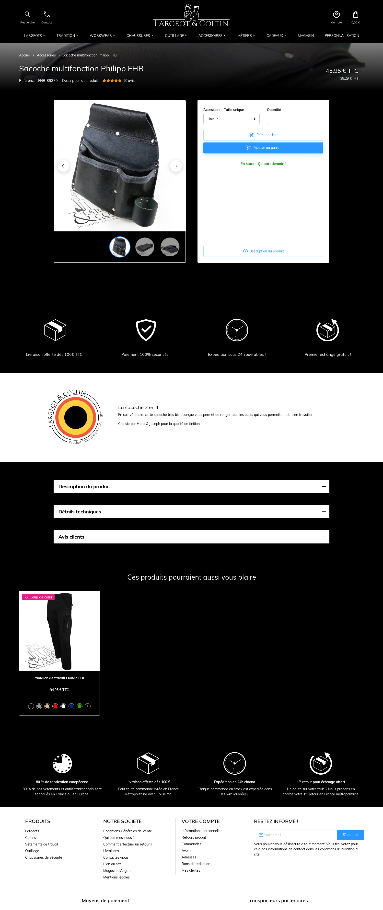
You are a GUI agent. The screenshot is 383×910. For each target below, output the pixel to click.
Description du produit (80, 80)
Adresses (189, 857)
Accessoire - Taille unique (223, 110)
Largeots (32, 831)
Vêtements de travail (41, 844)
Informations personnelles (202, 831)
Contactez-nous (115, 857)
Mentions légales (116, 877)
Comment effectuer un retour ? (127, 844)
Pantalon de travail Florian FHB (59, 678)
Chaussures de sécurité (43, 857)
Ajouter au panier (263, 147)
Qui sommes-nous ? (118, 837)
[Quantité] (295, 119)
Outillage (32, 851)
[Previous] (64, 166)
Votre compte (201, 821)
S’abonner (351, 835)
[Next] (176, 166)
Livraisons (111, 851)
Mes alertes (191, 870)
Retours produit (194, 837)
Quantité (274, 110)
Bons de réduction (196, 864)
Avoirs (186, 850)
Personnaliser (263, 134)
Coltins (30, 837)
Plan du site (112, 864)
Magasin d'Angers (117, 870)
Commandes (191, 844)
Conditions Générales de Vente (127, 831)
